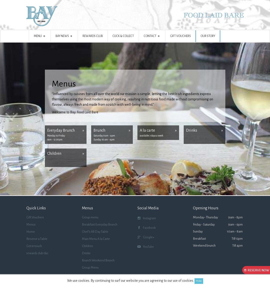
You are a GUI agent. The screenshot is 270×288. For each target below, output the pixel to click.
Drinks (86, 253)
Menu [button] (40, 36)
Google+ (145, 237)
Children (87, 246)
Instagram (146, 219)
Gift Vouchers (180, 36)
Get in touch (34, 246)
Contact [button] (152, 36)
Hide (199, 280)
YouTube (145, 247)
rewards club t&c (37, 253)
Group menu (90, 217)
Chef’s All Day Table (95, 231)
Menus (31, 224)
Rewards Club (93, 36)
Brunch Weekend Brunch (98, 260)
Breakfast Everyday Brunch (99, 224)
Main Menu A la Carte (96, 239)
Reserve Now (257, 270)
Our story (208, 36)
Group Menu (90, 267)
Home (30, 231)
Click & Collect (123, 36)
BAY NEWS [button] (64, 36)
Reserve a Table (36, 239)
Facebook (146, 228)
